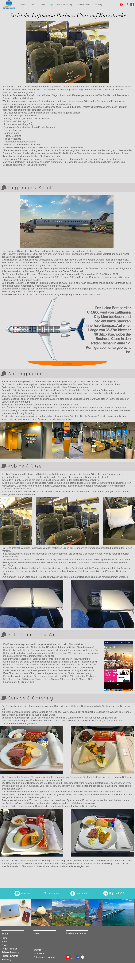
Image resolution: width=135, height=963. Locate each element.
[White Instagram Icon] (44, 893)
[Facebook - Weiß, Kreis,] (72, 893)
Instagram (54, 893)
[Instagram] (126, 4)
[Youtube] (121, 4)
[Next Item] (128, 329)
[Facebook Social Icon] (132, 4)
